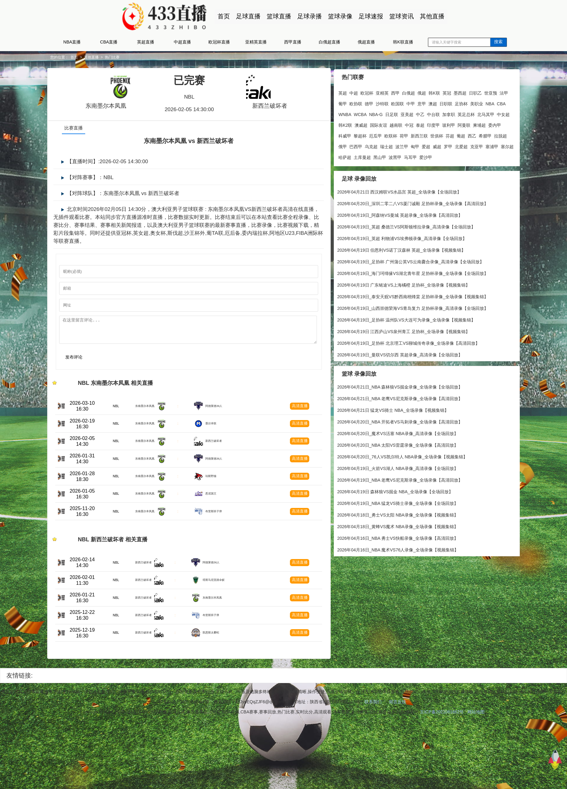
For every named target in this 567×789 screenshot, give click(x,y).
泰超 (470, 124)
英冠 (441, 91)
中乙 (453, 113)
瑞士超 (460, 145)
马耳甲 (355, 166)
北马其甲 (361, 124)
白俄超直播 (329, 41)
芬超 (353, 145)
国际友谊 (428, 124)
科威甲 (401, 134)
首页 (222, 16)
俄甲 (417, 145)
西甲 (390, 91)
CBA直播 (109, 41)
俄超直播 (366, 41)
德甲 (390, 102)
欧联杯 (447, 134)
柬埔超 (370, 134)
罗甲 (371, 156)
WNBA (377, 113)
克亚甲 (399, 156)
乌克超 (445, 145)
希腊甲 (388, 145)
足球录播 (308, 16)
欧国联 (419, 102)
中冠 (459, 124)
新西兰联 (475, 134)
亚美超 (439, 113)
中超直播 (182, 41)
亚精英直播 (256, 41)
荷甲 (460, 134)
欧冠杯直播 (219, 41)
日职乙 (470, 91)
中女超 (379, 124)
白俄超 (403, 91)
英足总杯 (342, 124)
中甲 (432, 102)
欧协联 (377, 102)
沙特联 (403, 102)
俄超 (417, 91)
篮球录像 (338, 16)
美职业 (339, 113)
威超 (360, 156)
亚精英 (377, 91)
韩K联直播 (403, 41)
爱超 (348, 156)
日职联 (467, 102)
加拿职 (481, 113)
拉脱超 (403, 145)
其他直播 (430, 16)
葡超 (364, 145)
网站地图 (476, 779)
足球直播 (246, 16)
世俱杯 (339, 145)
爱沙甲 (370, 166)
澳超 (454, 102)
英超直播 (145, 41)
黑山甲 (480, 156)
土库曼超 (462, 156)
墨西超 (454, 91)
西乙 (375, 145)
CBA (364, 113)
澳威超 (410, 124)
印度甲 (483, 124)
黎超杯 (416, 134)
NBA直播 (72, 41)
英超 (337, 91)
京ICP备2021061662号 (442, 779)
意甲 (443, 102)
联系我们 (373, 769)
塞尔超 (430, 156)
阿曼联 (355, 134)
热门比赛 (137, 57)
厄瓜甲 (431, 134)
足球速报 (369, 16)
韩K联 (429, 91)
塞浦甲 (414, 156)
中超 (348, 91)
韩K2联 (395, 124)
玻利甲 (339, 134)
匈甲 (337, 156)
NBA (353, 113)
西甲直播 (292, 41)
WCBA (393, 113)
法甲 (353, 102)
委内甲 (385, 134)
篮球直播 (277, 16)
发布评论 (96, 362)
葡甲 (364, 102)
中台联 (466, 113)
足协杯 (482, 102)
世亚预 (339, 102)
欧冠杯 (362, 91)
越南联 (445, 124)
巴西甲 (430, 145)
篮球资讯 (400, 16)
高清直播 (300, 415)
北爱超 (384, 156)
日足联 (424, 113)
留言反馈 (397, 769)
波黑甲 (339, 166)
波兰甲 (476, 145)
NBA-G (409, 113)
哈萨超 (445, 156)
